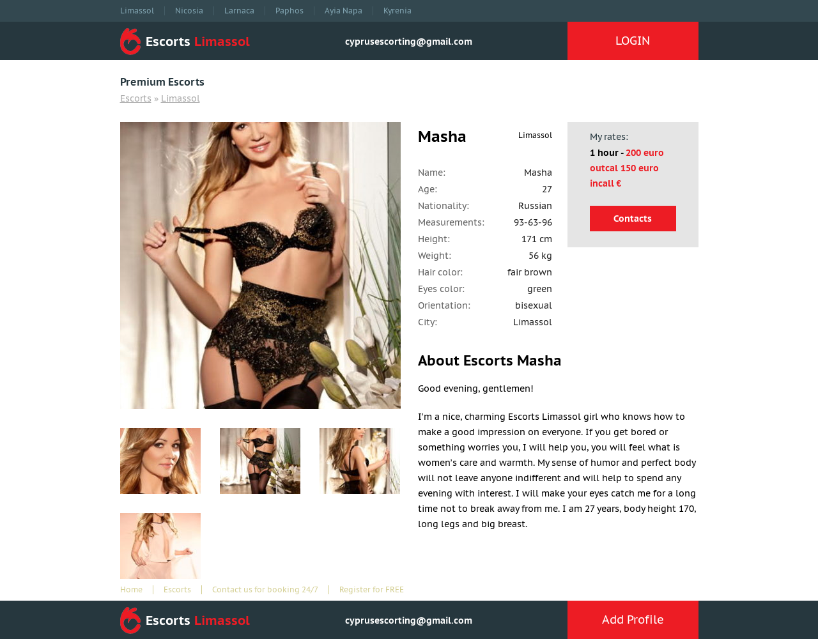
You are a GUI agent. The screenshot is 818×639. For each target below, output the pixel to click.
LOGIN (632, 40)
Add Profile (633, 619)
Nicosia (189, 10)
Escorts (135, 98)
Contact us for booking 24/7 (265, 589)
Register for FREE (371, 589)
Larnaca (239, 10)
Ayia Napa (343, 10)
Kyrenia (397, 10)
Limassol (137, 10)
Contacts (633, 218)
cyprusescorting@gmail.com (408, 41)
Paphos (289, 10)
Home (131, 589)
